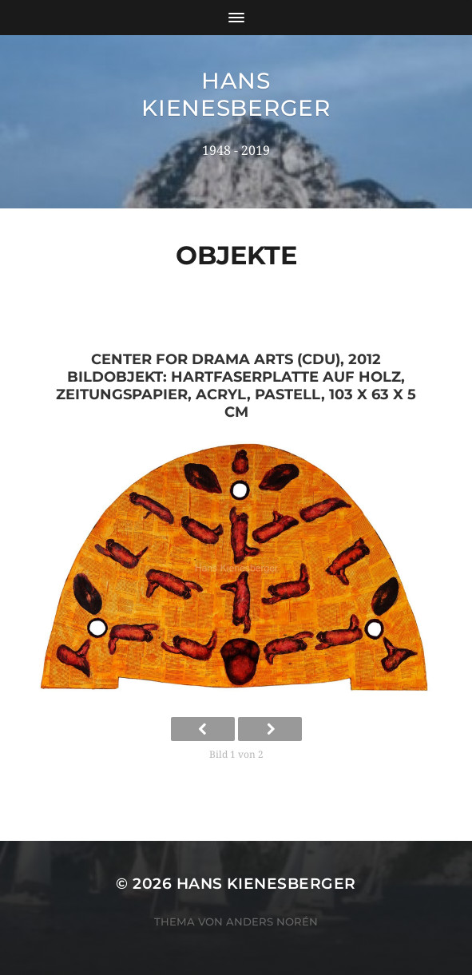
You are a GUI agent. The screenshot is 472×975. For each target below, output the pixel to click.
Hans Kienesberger (235, 94)
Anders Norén (272, 921)
